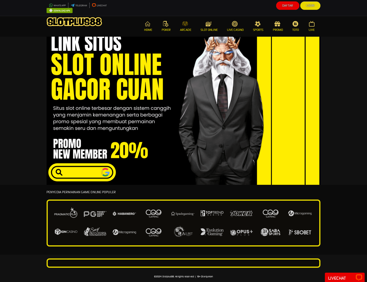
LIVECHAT (99, 5)
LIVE (312, 26)
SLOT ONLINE (209, 26)
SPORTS (258, 26)
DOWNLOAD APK (59, 10)
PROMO (278, 26)
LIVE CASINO (235, 26)
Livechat (344, 278)
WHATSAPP (57, 5)
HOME (148, 26)
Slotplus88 (168, 276)
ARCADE (185, 26)
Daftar (287, 5)
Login (310, 5)
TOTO (295, 26)
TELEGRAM (79, 5)
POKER (166, 26)
